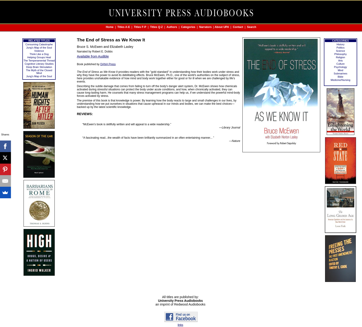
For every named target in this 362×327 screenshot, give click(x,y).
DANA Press (108, 64)
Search (251, 27)
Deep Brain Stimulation (39, 67)
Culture (340, 63)
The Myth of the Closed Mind (39, 71)
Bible (340, 76)
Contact (238, 27)
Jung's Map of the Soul (39, 47)
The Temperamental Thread (39, 60)
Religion (340, 57)
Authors (171, 27)
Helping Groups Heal (39, 57)
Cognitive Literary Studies (39, 63)
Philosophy (340, 54)
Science (340, 50)
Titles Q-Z (156, 27)
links (180, 325)
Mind (340, 70)
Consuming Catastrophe (39, 44)
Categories (188, 27)
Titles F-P (140, 27)
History (340, 44)
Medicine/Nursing (340, 80)
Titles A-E (123, 27)
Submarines (340, 73)
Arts (340, 60)
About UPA (222, 27)
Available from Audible (93, 56)
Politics (340, 47)
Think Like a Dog (39, 54)
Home (109, 27)
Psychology (340, 67)
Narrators (205, 27)
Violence (39, 50)
